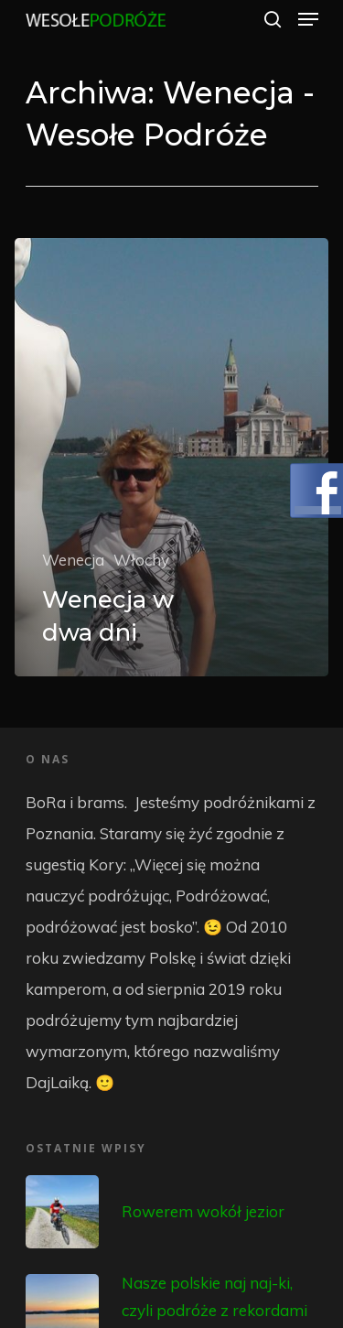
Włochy (141, 559)
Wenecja (73, 559)
